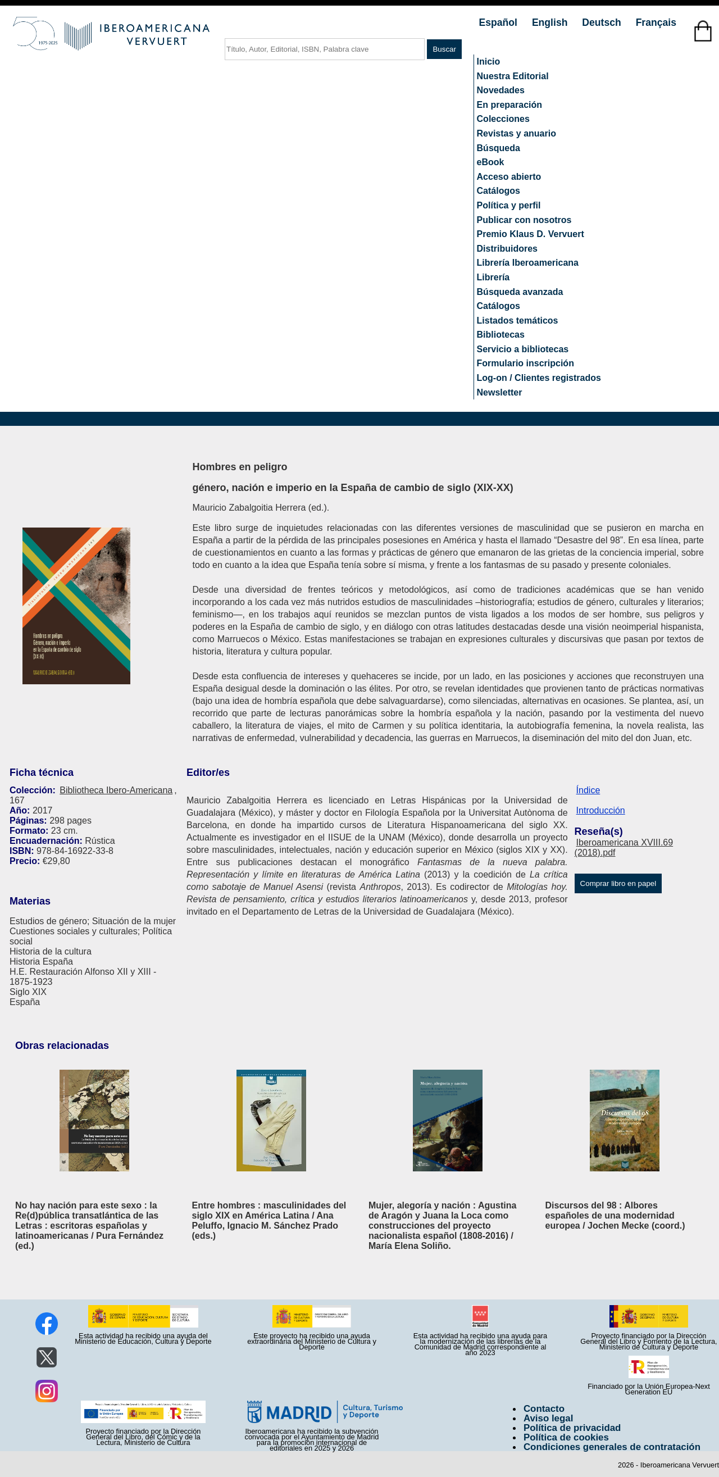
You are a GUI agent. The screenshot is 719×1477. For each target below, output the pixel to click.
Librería (493, 277)
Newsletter (499, 392)
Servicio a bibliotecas (523, 349)
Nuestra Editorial (513, 76)
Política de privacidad (572, 1428)
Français (656, 22)
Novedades (501, 90)
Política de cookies (566, 1437)
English (551, 22)
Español (499, 22)
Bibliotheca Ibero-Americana (116, 790)
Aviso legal (548, 1418)
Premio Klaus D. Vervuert (530, 234)
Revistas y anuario (516, 133)
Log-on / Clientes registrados (539, 378)
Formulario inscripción (525, 363)
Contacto (544, 1408)
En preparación (509, 105)
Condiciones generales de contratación (612, 1447)
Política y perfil (509, 205)
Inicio (488, 61)
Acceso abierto (509, 176)
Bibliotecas (501, 334)
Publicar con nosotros (524, 220)
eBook (490, 162)
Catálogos (498, 191)
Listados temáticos (517, 320)
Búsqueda (498, 148)
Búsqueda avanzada (520, 292)
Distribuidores (507, 248)
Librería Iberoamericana (528, 262)
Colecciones (503, 119)
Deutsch (603, 22)
